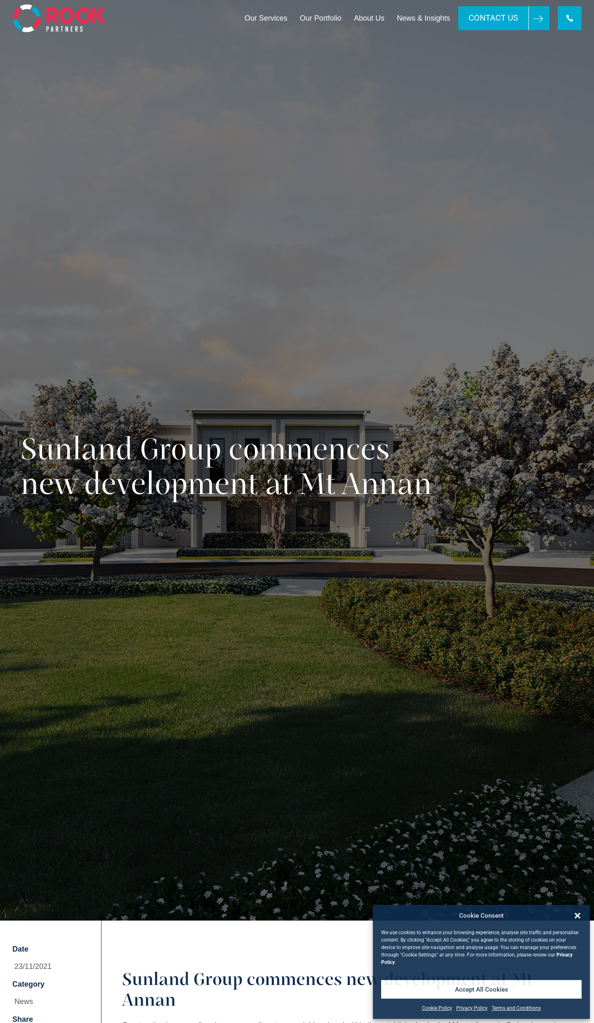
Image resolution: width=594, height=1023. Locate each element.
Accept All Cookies (481, 989)
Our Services (266, 18)
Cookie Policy (437, 1008)
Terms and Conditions (516, 1008)
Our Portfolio (321, 18)
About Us (369, 18)
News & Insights (423, 18)
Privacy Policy (472, 1008)
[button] (577, 915)
